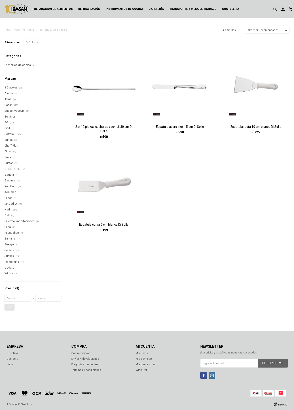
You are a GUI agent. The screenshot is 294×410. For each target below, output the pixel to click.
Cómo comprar (80, 353)
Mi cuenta (142, 353)
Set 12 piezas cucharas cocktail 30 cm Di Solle (103, 129)
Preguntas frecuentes (84, 364)
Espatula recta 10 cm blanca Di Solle (256, 126)
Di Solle (30, 42)
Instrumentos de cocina (124, 9)
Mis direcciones (146, 364)
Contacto (12, 358)
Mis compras (144, 358)
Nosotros (12, 353)
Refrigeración (89, 9)
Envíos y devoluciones (85, 358)
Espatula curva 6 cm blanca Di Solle (104, 224)
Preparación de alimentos (52, 9)
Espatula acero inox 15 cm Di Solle (180, 126)
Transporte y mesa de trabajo (192, 9)
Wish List (141, 370)
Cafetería (156, 9)
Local (10, 364)
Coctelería (230, 9)
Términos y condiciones (86, 370)
